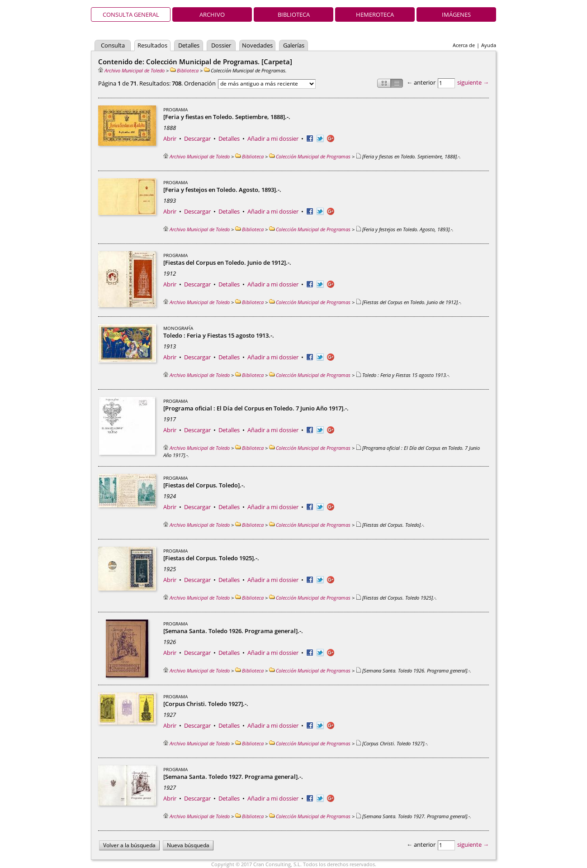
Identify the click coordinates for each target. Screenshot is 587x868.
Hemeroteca (375, 14)
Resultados (152, 45)
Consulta (113, 45)
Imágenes (456, 14)
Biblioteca (294, 14)
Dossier (221, 45)
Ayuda (488, 45)
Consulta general (131, 14)
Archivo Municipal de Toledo (131, 70)
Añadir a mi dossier (272, 138)
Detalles (188, 45)
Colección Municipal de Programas (309, 156)
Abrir (169, 138)
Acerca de (464, 45)
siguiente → (473, 82)
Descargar (197, 138)
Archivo (212, 14)
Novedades (257, 45)
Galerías (293, 45)
